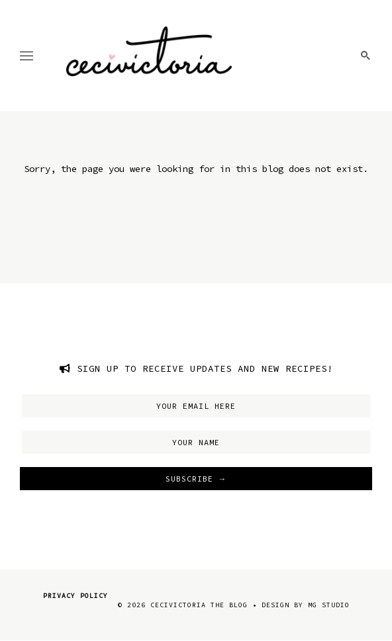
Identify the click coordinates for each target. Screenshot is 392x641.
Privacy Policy (75, 595)
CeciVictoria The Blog (199, 605)
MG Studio (329, 605)
